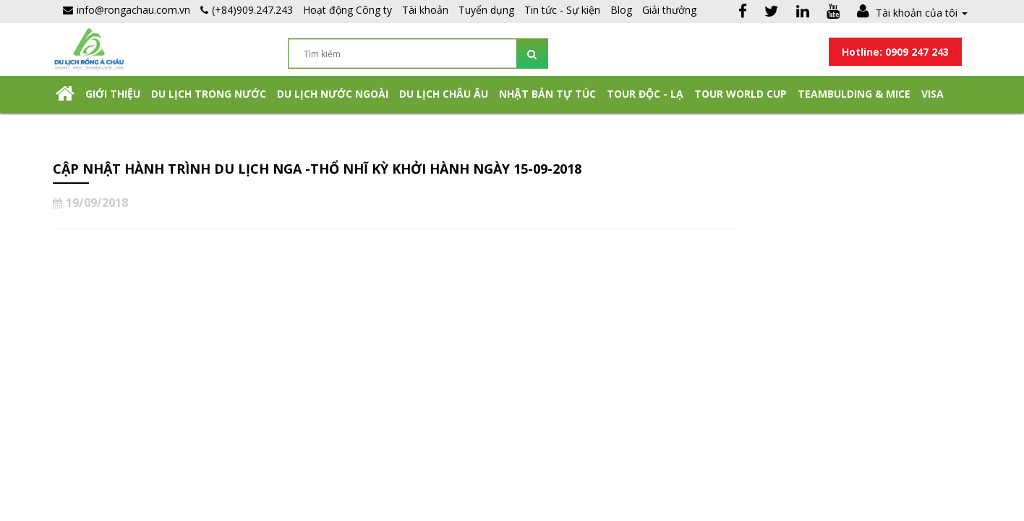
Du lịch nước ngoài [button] (332, 94)
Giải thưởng (669, 10)
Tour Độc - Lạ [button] (645, 94)
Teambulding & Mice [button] (854, 94)
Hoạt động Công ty (347, 10)
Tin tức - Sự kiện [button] (562, 10)
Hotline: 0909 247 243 (895, 52)
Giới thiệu (112, 94)
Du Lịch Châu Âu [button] (443, 94)
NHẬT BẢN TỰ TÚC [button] (547, 94)
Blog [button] (621, 10)
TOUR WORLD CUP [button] (740, 94)
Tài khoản (425, 10)
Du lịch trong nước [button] (208, 94)
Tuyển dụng (486, 10)
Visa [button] (932, 94)
